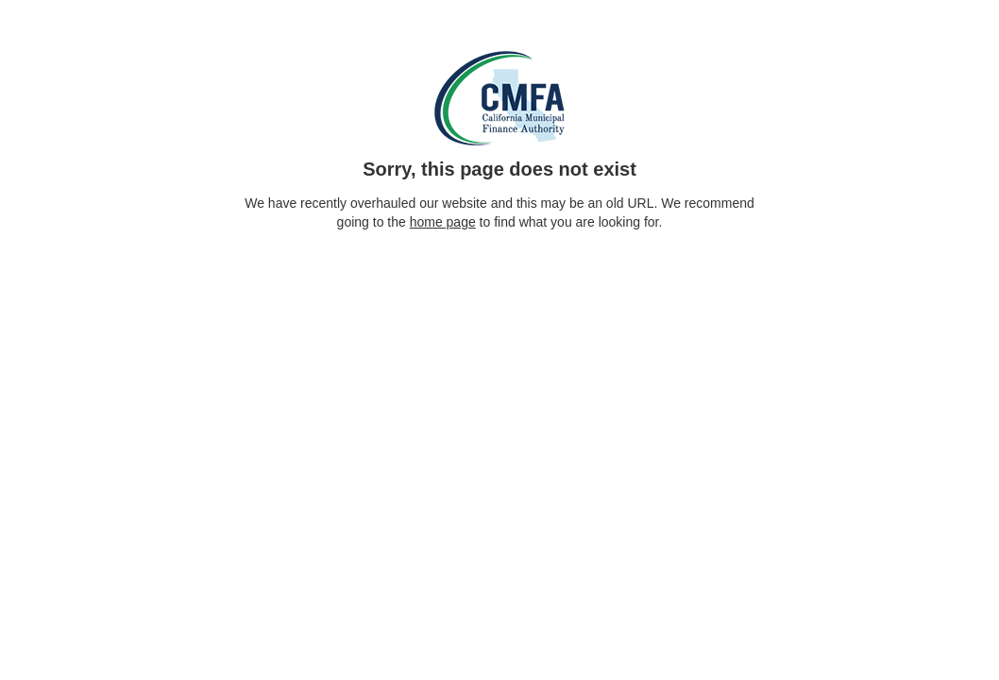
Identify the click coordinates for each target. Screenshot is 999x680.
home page (443, 222)
